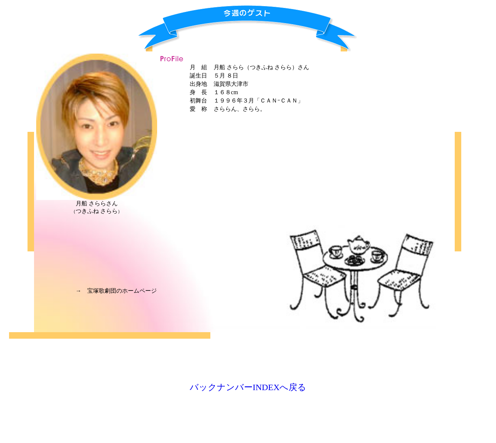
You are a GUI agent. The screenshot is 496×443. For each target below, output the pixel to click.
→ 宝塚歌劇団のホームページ (116, 291)
